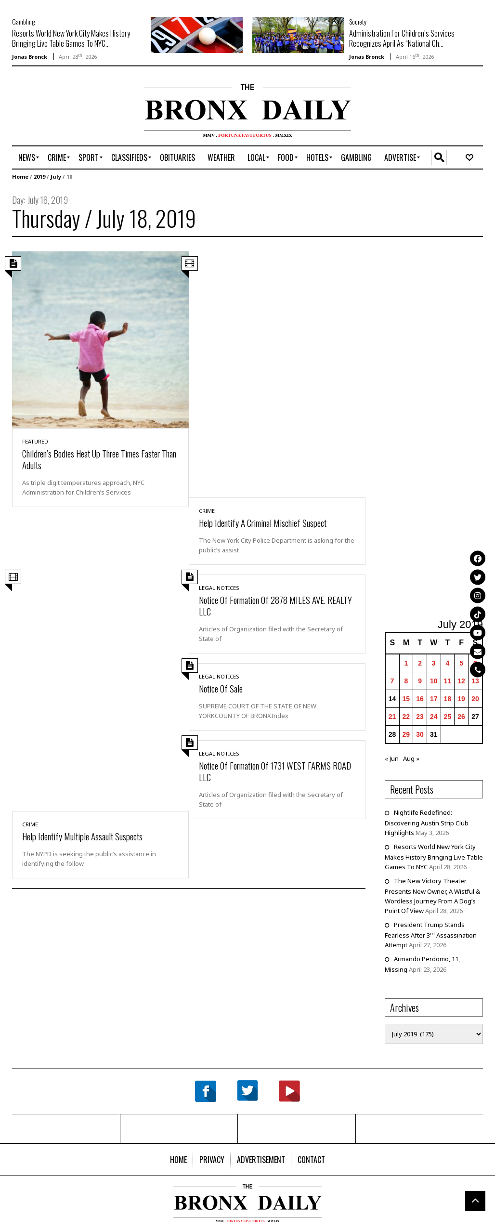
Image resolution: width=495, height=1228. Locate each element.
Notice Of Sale (221, 688)
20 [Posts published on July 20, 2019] (475, 699)
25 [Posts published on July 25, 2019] (448, 716)
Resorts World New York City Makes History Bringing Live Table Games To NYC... (71, 38)
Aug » (411, 758)
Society (357, 21)
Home (20, 176)
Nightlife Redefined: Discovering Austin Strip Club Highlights (427, 822)
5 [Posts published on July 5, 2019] (461, 663)
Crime (207, 510)
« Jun (392, 758)
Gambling (23, 21)
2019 (39, 176)
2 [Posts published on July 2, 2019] (420, 663)
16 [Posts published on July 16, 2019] (420, 699)
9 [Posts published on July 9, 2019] (420, 681)
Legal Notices (219, 587)
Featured (35, 441)
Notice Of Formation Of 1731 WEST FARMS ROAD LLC (275, 771)
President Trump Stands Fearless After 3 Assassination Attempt (431, 934)
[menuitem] (26, 157)
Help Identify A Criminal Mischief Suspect (262, 522)
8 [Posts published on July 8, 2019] (406, 681)
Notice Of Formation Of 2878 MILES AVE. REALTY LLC (275, 605)
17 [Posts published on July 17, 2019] (434, 699)
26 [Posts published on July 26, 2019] (461, 716)
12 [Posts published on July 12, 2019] (461, 681)
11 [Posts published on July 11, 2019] (448, 681)
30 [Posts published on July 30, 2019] (420, 734)
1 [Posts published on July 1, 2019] (406, 663)
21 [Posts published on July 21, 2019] (392, 716)
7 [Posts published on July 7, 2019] (392, 681)
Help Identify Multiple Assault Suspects (82, 836)
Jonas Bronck (29, 56)
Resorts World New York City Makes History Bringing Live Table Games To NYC (434, 856)
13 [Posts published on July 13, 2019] (475, 681)
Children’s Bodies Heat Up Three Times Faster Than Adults (99, 458)
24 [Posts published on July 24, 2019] (434, 716)
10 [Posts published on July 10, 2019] (434, 681)
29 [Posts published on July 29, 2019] (406, 734)
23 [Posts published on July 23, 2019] (420, 716)
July (56, 176)
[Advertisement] (68, 114)
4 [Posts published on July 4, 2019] (447, 663)
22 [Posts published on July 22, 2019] (406, 716)
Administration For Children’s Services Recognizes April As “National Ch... (402, 38)
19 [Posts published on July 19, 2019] (461, 699)
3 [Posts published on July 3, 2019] (434, 663)
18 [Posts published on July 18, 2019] (448, 699)
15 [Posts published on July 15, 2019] (406, 699)
